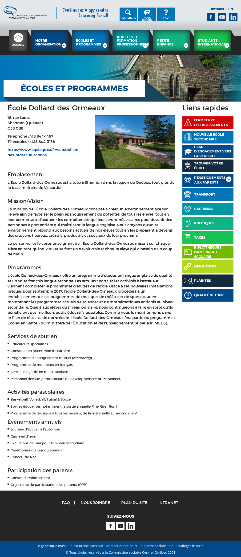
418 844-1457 (41, 136)
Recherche (128, 17)
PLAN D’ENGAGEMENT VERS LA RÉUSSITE (212, 151)
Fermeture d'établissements (211, 122)
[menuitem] (18, 40)
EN (230, 9)
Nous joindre (147, 18)
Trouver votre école (208, 165)
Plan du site (134, 502)
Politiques (204, 223)
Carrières (203, 209)
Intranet (217, 9)
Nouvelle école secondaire (209, 136)
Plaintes (202, 280)
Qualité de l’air (209, 295)
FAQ (166, 17)
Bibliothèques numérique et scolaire (207, 252)
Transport (204, 194)
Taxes (199, 237)
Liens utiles (205, 266)
